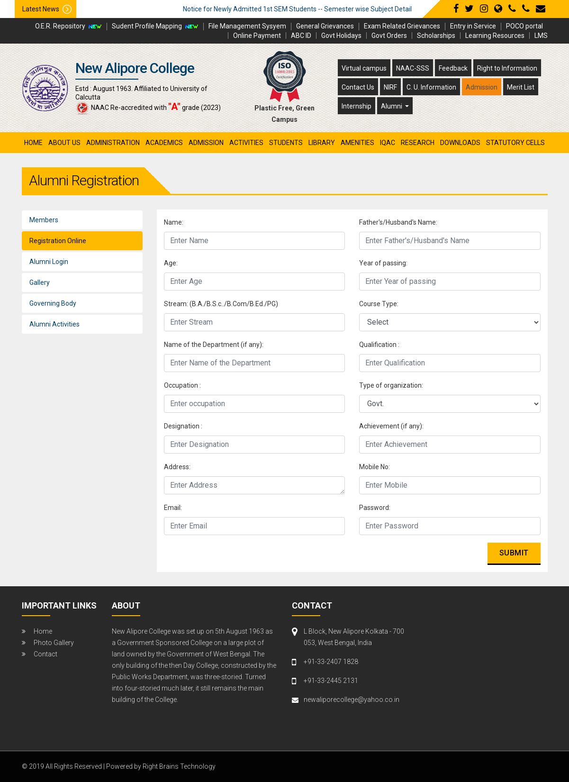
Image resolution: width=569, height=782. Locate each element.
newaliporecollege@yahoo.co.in (351, 699)
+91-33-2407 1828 (331, 661)
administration (113, 142)
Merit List (520, 87)
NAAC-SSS (412, 68)
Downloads (460, 142)
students (286, 142)
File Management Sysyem (247, 26)
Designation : (183, 426)
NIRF (390, 87)
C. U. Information (431, 87)
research (417, 142)
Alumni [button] (392, 106)
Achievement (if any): (391, 426)
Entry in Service (473, 26)
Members (43, 220)
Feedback (453, 68)
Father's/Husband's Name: (398, 222)
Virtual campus (364, 68)
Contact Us (358, 87)
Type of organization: (391, 385)
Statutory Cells (515, 142)
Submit (514, 552)
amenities (357, 142)
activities (246, 142)
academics (164, 142)
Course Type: (378, 304)
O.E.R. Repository (60, 26)
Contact (45, 654)
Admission (481, 87)
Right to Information (507, 68)
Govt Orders (389, 35)
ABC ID (301, 35)
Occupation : (182, 385)
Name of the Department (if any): (213, 344)
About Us (64, 142)
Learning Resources (494, 35)
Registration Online (57, 241)
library (321, 142)
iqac (387, 142)
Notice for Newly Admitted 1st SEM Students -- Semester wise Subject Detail (332, 9)
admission (206, 142)
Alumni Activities (54, 324)
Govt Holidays (341, 35)
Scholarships (436, 35)
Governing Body (52, 303)
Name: (173, 222)
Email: (173, 507)
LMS (541, 35)
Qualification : (379, 344)
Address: (177, 467)
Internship (356, 106)
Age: (171, 263)
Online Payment (257, 35)
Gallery (39, 282)
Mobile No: (374, 467)
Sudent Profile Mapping (147, 26)
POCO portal (524, 26)
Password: (374, 507)
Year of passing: (383, 263)
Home (33, 142)
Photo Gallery (54, 642)
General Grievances (325, 26)
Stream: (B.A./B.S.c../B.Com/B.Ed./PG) (221, 304)
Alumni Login (48, 261)
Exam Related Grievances (402, 26)
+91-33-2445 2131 (331, 680)
